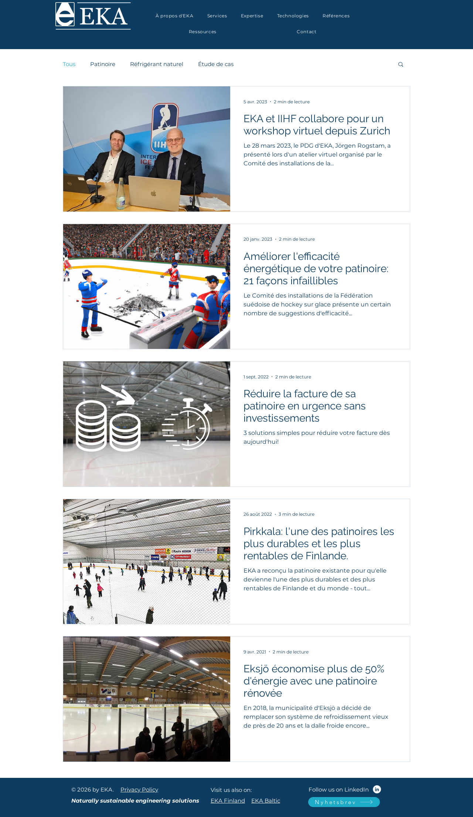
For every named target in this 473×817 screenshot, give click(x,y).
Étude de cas (216, 64)
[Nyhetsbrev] (344, 802)
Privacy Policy (139, 789)
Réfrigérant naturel (156, 64)
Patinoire (102, 64)
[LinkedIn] (377, 789)
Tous (69, 64)
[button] (252, 15)
